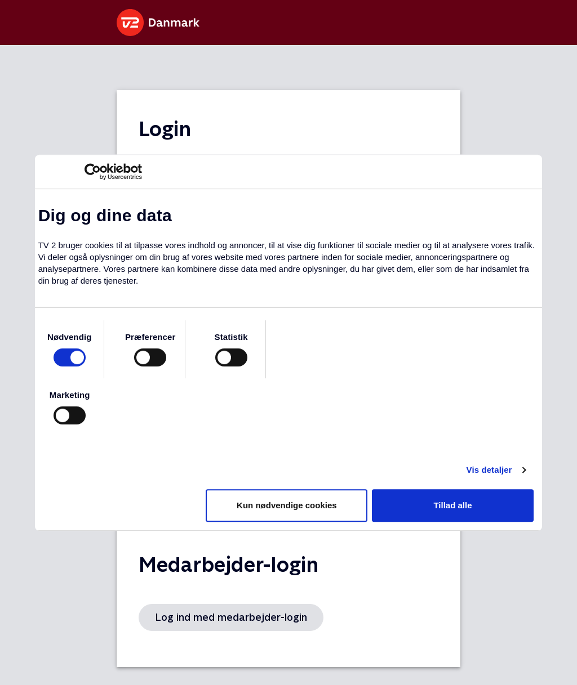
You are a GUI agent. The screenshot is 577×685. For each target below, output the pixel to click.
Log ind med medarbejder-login (231, 617)
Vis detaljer (489, 469)
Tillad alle (452, 505)
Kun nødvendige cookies (287, 505)
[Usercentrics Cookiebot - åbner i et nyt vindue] (92, 171)
